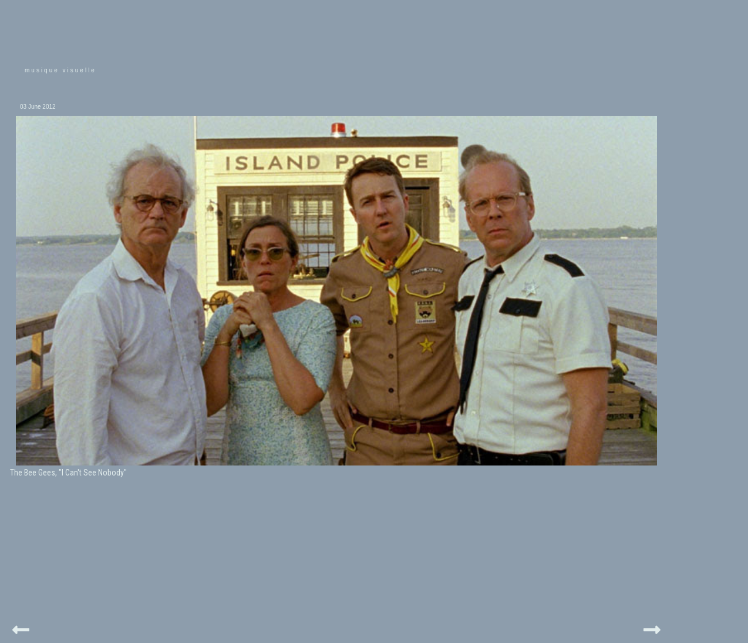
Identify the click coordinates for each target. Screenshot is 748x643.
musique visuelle (60, 70)
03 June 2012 (38, 106)
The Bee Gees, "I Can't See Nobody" (68, 472)
